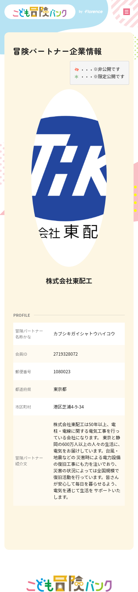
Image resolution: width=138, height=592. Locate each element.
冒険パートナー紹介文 (29, 460)
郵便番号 (23, 371)
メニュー (126, 11)
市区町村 (23, 407)
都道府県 (23, 389)
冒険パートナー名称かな (29, 333)
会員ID (21, 354)
